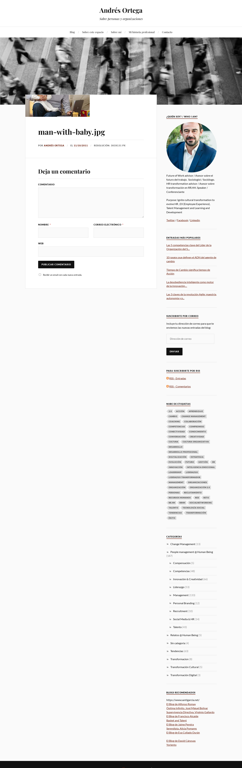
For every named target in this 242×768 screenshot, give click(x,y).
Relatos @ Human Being (184, 635)
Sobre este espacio (93, 32)
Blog (72, 32)
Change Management (182, 544)
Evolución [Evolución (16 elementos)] (175, 462)
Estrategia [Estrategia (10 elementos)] (197, 457)
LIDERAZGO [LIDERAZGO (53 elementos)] (192, 472)
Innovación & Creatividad (188, 579)
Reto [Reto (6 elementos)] (206, 497)
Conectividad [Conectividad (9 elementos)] (177, 431)
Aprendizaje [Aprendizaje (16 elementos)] (196, 411)
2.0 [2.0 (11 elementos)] (170, 411)
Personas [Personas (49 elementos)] (174, 492)
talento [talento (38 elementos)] (173, 508)
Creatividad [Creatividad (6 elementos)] (197, 436)
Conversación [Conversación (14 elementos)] (177, 436)
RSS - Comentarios (180, 386)
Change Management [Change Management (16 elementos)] (194, 416)
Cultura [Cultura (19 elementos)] (173, 442)
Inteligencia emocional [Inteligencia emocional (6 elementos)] (201, 467)
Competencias (181, 571)
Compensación (181, 563)
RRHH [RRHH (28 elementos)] (182, 503)
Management (181, 595)
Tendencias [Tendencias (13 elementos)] (175, 513)
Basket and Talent (176, 720)
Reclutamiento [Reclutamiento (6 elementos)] (193, 492)
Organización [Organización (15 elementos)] (177, 487)
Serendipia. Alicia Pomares (181, 728)
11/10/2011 (81, 145)
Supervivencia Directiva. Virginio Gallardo (190, 712)
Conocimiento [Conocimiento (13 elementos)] (197, 431)
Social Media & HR (183, 619)
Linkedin (195, 220)
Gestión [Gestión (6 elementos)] (203, 462)
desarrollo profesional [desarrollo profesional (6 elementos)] (183, 452)
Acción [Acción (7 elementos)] (180, 411)
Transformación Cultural (184, 667)
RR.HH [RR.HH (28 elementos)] (172, 503)
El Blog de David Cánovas (181, 740)
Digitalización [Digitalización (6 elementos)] (177, 457)
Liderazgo (178, 587)
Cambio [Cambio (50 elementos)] (173, 416)
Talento (177, 627)
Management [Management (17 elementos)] (176, 482)
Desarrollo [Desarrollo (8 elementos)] (176, 447)
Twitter (170, 220)
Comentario (46, 184)
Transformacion (179, 659)
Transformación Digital (183, 675)
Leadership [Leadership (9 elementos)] (175, 472)
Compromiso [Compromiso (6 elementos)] (196, 426)
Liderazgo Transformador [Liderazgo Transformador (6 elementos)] (184, 477)
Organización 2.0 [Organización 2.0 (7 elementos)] (200, 487)
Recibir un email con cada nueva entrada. (62, 275)
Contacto (167, 32)
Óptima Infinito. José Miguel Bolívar (187, 708)
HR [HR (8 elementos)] (213, 462)
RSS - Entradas (177, 378)
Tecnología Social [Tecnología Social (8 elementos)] (194, 508)
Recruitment (180, 611)
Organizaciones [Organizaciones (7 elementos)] (197, 482)
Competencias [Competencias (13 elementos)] (177, 426)
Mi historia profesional (142, 32)
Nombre (44, 224)
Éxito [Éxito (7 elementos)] (172, 518)
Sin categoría (177, 643)
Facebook (182, 220)
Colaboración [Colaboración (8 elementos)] (192, 421)
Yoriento (171, 744)
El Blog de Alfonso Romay (181, 704)
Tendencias (176, 651)
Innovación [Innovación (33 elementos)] (176, 467)
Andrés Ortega (121, 10)
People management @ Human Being (191, 551)
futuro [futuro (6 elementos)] (190, 462)
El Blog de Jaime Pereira (180, 724)
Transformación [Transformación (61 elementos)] (196, 513)
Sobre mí (116, 32)
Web (41, 243)
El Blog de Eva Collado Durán (183, 732)
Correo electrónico (108, 224)
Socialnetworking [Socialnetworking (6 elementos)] (201, 503)
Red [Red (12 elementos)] (197, 497)
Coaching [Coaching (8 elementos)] (174, 421)
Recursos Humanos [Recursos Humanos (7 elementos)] (180, 497)
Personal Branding (183, 603)
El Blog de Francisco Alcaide (182, 716)
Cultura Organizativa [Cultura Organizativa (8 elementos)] (196, 442)
